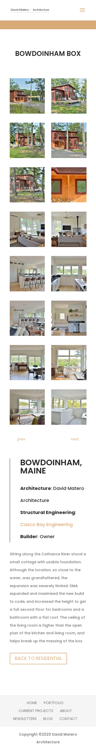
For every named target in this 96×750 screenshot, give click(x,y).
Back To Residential (38, 658)
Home (32, 702)
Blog (48, 718)
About (66, 710)
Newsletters (25, 718)
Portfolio (53, 702)
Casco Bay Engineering (46, 524)
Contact (68, 718)
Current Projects (36, 710)
